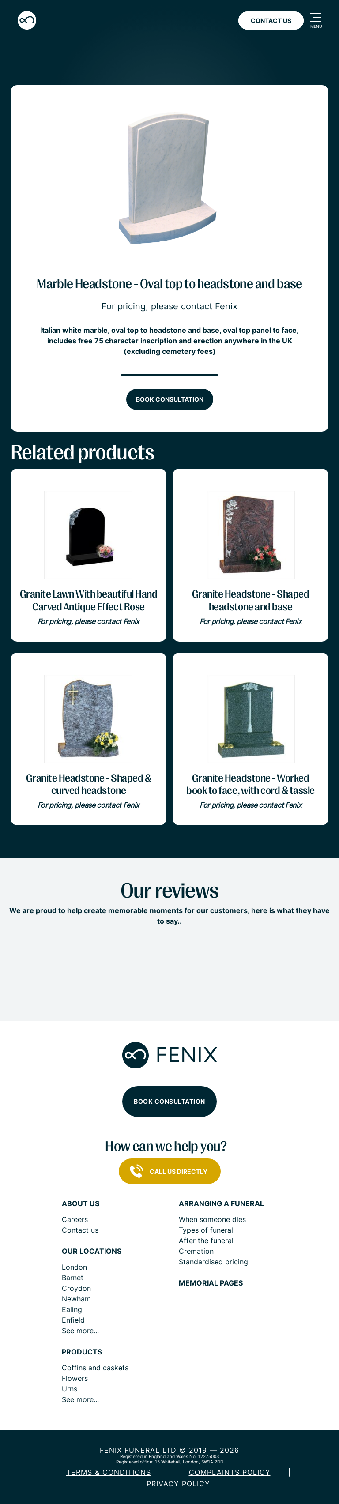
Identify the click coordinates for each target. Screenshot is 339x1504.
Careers (75, 1219)
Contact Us (271, 20)
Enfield (73, 1320)
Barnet (72, 1277)
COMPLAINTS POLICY (230, 1472)
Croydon (76, 1288)
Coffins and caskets (95, 1367)
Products (82, 1352)
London (74, 1267)
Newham (76, 1298)
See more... (80, 1330)
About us (80, 1203)
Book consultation (169, 399)
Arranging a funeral (221, 1203)
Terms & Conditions (108, 1472)
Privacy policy (178, 1483)
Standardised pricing (213, 1261)
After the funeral (206, 1240)
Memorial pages (211, 1283)
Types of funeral (206, 1230)
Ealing (72, 1309)
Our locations (91, 1251)
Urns (69, 1388)
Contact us (80, 1230)
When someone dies (212, 1219)
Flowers (75, 1378)
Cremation (196, 1251)
